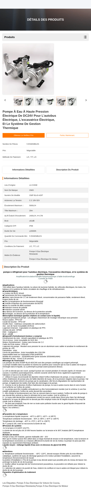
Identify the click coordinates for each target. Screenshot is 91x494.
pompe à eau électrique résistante (19, 486)
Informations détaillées (23, 170)
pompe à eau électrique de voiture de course (38, 483)
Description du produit (67, 170)
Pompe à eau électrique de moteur (52, 486)
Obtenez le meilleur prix (28, 135)
